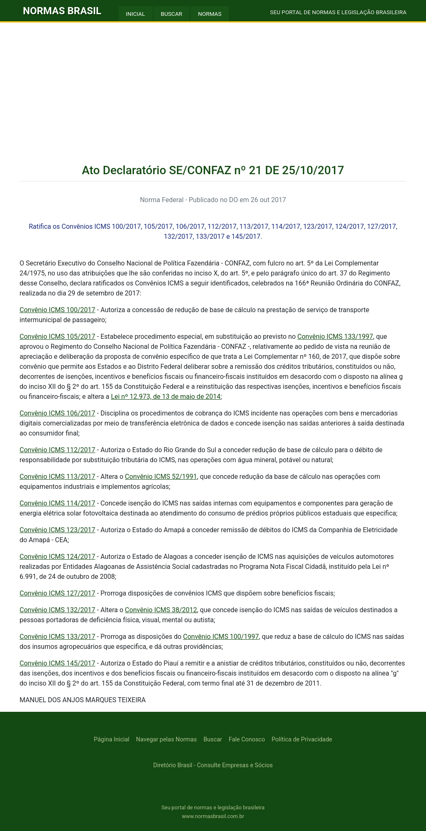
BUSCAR (171, 13)
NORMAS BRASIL (62, 11)
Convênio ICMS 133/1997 (335, 336)
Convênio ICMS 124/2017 (57, 557)
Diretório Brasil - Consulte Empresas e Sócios (213, 765)
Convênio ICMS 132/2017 (57, 610)
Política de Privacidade (302, 739)
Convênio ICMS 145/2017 (57, 663)
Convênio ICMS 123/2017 (57, 530)
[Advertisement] (213, 85)
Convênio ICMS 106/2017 (57, 413)
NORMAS (209, 13)
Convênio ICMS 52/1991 (161, 477)
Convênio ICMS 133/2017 (57, 637)
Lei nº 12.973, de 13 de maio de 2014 (165, 396)
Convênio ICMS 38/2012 (161, 610)
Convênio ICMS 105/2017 (57, 336)
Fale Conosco (247, 739)
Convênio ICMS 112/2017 (57, 450)
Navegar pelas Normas (166, 739)
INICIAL (135, 13)
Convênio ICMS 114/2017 (57, 503)
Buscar (212, 739)
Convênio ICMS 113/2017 (57, 477)
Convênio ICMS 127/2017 (57, 593)
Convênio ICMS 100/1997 (221, 637)
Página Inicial (111, 739)
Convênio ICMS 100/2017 (57, 310)
